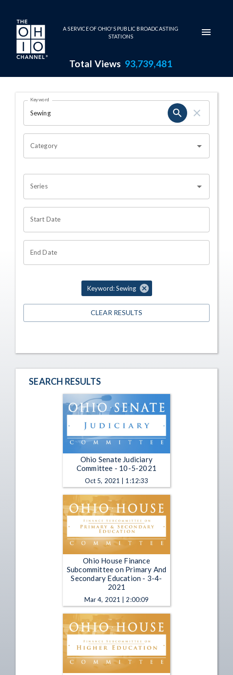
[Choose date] (113, 219)
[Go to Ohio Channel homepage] (31, 40)
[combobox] (109, 146)
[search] (177, 113)
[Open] (199, 146)
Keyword (40, 99)
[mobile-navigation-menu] (206, 32)
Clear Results (116, 312)
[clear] (197, 113)
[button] (116, 288)
